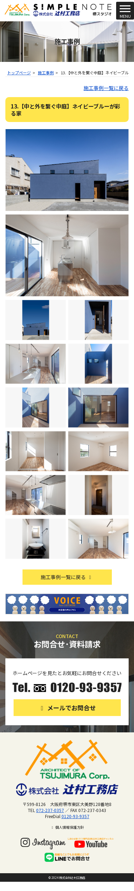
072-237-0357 (50, 810)
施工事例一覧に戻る (106, 87)
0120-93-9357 (75, 816)
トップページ (19, 72)
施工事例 (46, 72)
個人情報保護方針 (67, 827)
